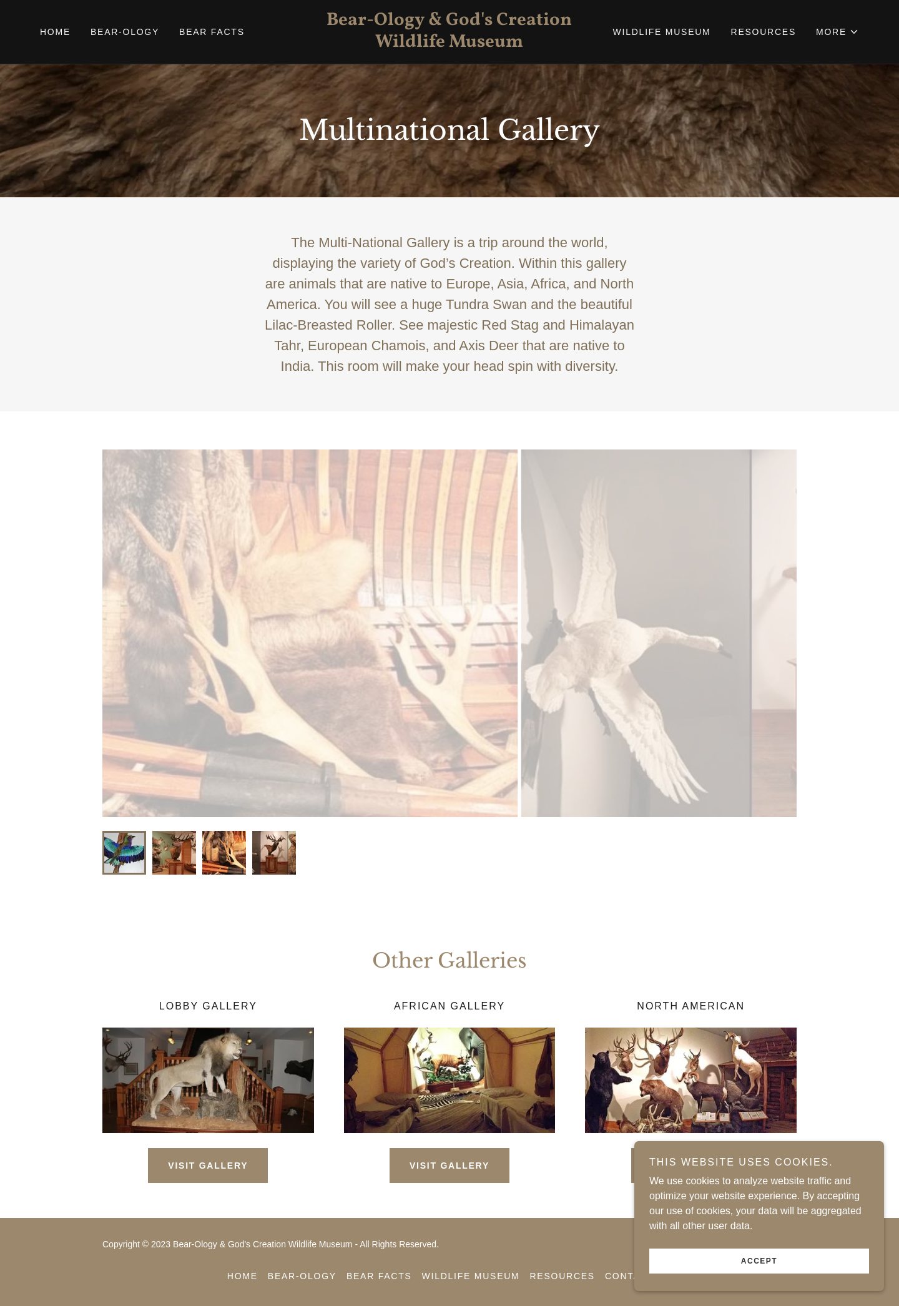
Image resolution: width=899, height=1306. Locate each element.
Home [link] (55, 32)
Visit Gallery (208, 1166)
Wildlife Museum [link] (662, 32)
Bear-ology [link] (125, 32)
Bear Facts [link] (212, 32)
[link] (449, 43)
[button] (837, 31)
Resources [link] (763, 32)
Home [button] (242, 1276)
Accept (759, 1261)
